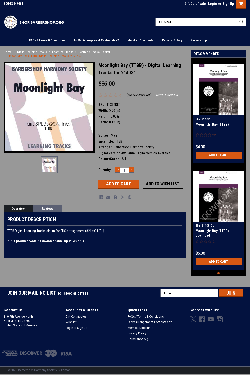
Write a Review (167, 95)
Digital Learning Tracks (32, 52)
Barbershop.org (201, 40)
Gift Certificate (195, 4)
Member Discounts (140, 40)
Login (212, 4)
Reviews (47, 208)
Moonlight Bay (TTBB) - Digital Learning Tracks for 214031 (46, 56)
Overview (18, 208)
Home (8, 52)
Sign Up (228, 4)
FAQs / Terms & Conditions (47, 40)
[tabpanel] (218, 112)
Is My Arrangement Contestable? (96, 40)
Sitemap (64, 370)
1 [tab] (218, 273)
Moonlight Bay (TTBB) (212, 124)
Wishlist (71, 322)
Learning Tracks (62, 52)
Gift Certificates (76, 316)
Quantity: (105, 170)
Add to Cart (218, 155)
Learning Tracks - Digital (94, 52)
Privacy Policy (172, 40)
